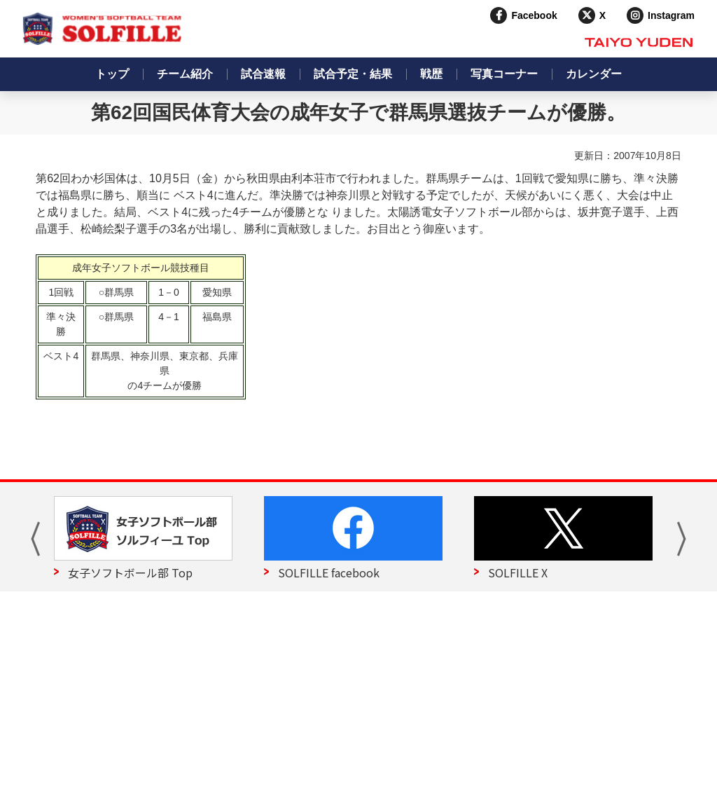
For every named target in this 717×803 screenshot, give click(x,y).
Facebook (534, 15)
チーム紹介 (185, 74)
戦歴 (431, 74)
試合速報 (263, 74)
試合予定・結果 (353, 74)
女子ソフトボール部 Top (130, 572)
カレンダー (594, 74)
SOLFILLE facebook (329, 572)
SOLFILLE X (518, 572)
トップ (112, 74)
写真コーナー (504, 74)
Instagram (671, 15)
